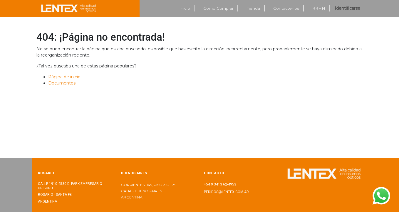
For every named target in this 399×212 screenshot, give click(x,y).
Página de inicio (64, 77)
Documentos (62, 83)
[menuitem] (185, 8)
